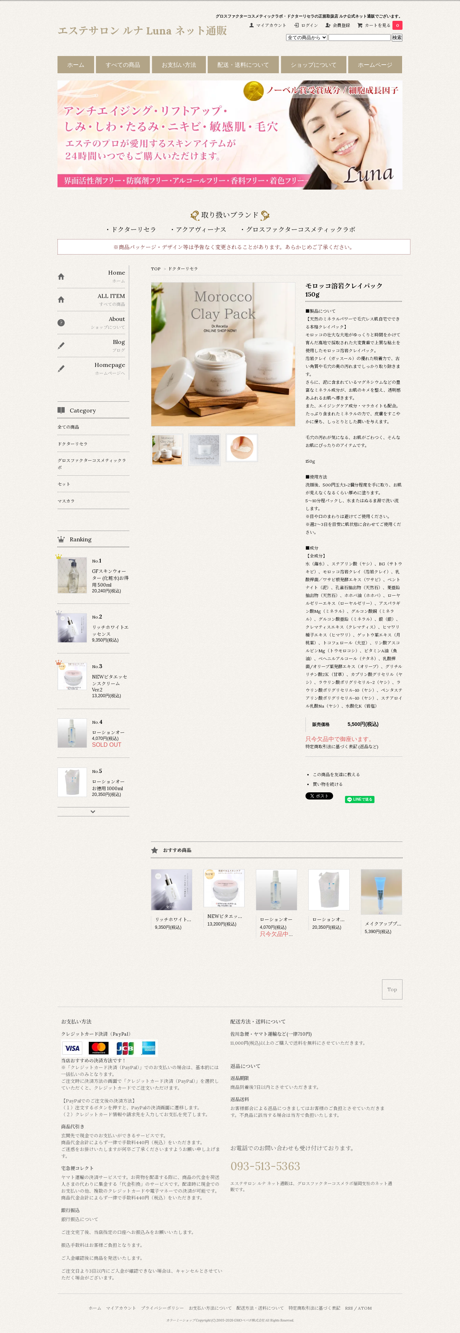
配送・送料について (243, 64)
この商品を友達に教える (336, 774)
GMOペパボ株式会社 (249, 1320)
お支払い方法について (210, 1308)
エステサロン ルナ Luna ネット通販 (142, 30)
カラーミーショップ (180, 1320)
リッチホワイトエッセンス (182, 920)
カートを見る (383, 25)
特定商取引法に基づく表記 (314, 1308)
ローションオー (276, 920)
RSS (349, 1308)
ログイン (309, 25)
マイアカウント (271, 25)
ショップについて (314, 64)
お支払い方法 (179, 64)
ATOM (365, 1308)
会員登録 (341, 25)
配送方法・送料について (260, 1308)
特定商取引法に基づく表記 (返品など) (341, 746)
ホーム (75, 64)
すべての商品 (123, 64)
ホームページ (375, 64)
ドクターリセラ (183, 268)
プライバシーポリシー (162, 1308)
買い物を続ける (328, 784)
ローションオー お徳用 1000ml (344, 920)
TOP (156, 268)
